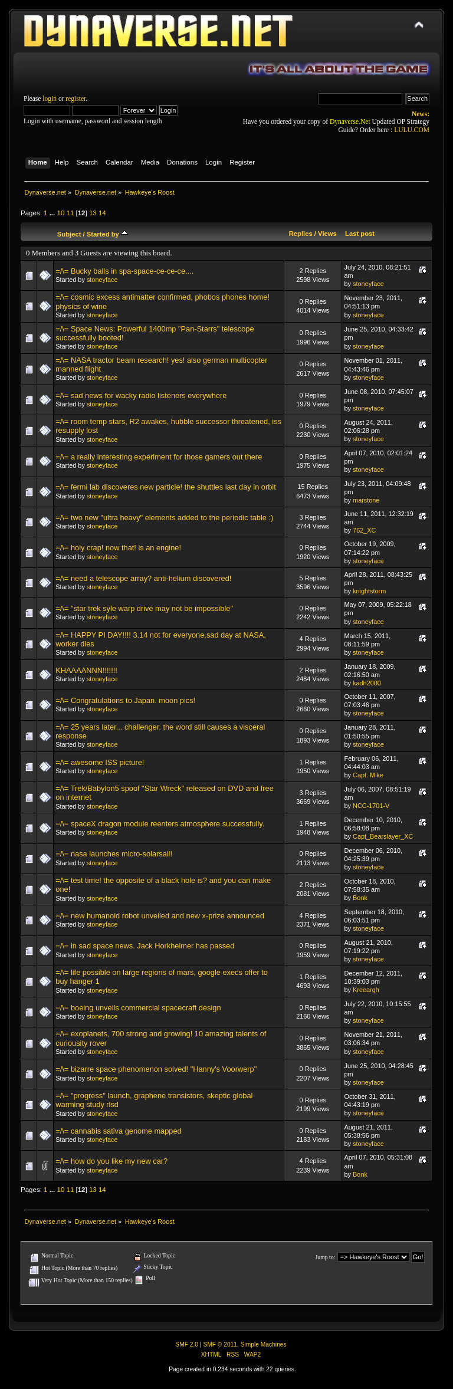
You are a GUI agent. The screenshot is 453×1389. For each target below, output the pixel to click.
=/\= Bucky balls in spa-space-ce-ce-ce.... (124, 271)
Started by (107, 234)
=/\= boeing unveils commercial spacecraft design (138, 1007)
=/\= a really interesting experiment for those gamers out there (158, 456)
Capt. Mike (368, 775)
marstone (366, 500)
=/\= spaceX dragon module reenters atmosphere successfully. (159, 823)
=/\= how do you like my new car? (111, 1161)
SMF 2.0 (186, 1344)
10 (60, 212)
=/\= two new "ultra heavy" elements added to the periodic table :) (164, 517)
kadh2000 (367, 683)
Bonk (360, 897)
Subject (69, 234)
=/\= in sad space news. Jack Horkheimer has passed (144, 945)
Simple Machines (264, 1344)
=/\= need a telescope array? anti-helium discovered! (143, 578)
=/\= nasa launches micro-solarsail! (113, 853)
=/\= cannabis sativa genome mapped (118, 1131)
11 (70, 212)
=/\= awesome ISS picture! (99, 762)
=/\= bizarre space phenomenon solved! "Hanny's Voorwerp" (156, 1069)
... (53, 212)
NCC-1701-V (371, 805)
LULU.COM (411, 129)
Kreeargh (366, 989)
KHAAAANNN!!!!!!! (86, 670)
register (75, 98)
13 (93, 212)
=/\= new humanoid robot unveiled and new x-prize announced (159, 915)
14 (102, 212)
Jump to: (325, 1257)
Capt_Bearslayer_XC (383, 836)
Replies (301, 233)
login (49, 98)
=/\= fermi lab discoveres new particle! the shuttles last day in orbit (165, 486)
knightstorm (369, 591)
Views (327, 233)
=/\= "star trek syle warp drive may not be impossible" (144, 608)
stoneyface (102, 279)
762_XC (364, 530)
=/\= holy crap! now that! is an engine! (118, 547)
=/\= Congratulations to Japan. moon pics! (125, 700)
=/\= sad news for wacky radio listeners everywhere (140, 395)
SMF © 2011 (220, 1344)
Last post (360, 233)
